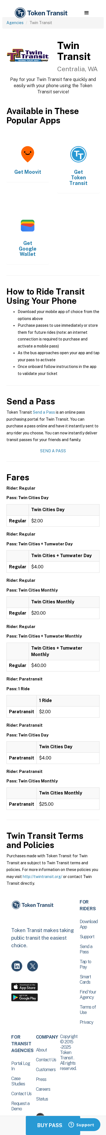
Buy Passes (53, 1125)
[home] (40, 13)
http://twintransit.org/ (42, 876)
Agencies (15, 22)
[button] (86, 12)
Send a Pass (44, 412)
